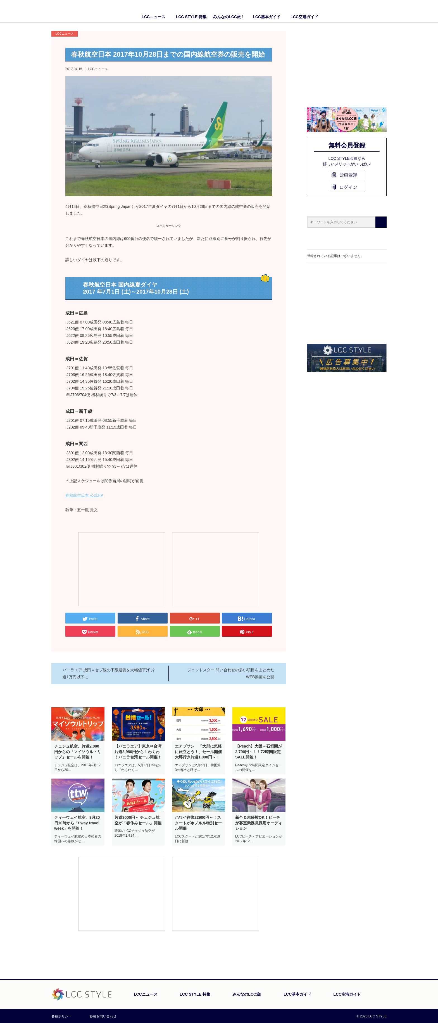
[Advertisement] (122, 569)
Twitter (382, 11)
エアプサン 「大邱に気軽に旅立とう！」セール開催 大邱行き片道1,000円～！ (198, 751)
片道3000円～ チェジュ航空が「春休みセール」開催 (138, 820)
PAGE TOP (371, 968)
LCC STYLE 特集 (191, 17)
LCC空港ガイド (304, 17)
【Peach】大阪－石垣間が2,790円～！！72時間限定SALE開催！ (258, 751)
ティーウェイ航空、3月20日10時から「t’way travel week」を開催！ (77, 823)
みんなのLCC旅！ (229, 17)
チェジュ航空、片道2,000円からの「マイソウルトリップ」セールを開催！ (77, 751)
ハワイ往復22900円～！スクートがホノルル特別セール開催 (198, 823)
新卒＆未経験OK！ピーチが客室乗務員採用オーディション (258, 823)
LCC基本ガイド (266, 17)
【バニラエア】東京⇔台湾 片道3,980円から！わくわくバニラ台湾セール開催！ (138, 751)
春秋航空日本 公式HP (84, 495)
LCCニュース (153, 17)
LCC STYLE (84, 11)
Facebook (371, 11)
